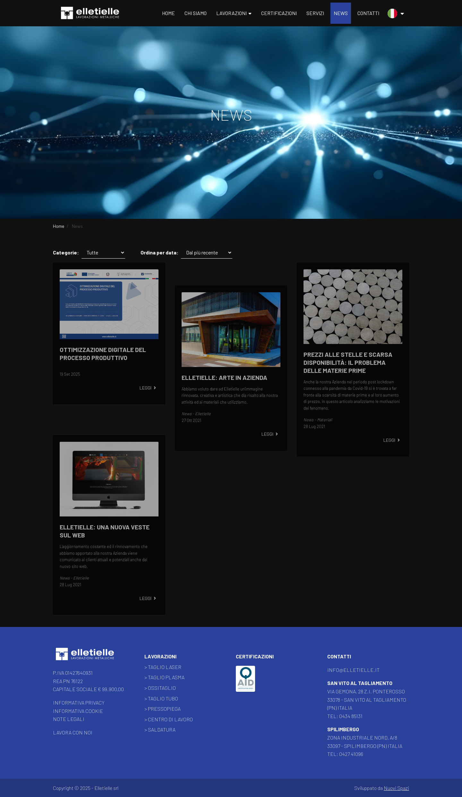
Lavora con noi (72, 732)
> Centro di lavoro (168, 719)
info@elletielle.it (353, 670)
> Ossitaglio (160, 688)
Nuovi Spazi (396, 788)
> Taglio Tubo (161, 698)
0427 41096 (351, 754)
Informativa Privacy (79, 702)
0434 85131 (351, 716)
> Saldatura (159, 729)
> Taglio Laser (162, 667)
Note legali (68, 719)
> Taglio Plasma (164, 677)
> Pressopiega (162, 709)
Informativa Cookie (78, 711)
